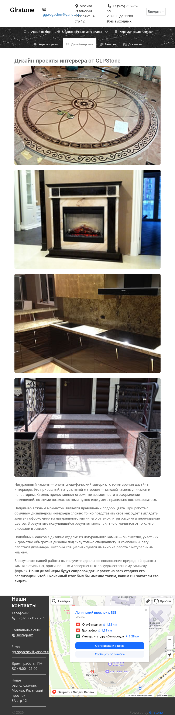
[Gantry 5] (22, 8)
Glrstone (156, 712)
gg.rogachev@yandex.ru (62, 14)
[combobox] (156, 12)
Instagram (22, 635)
